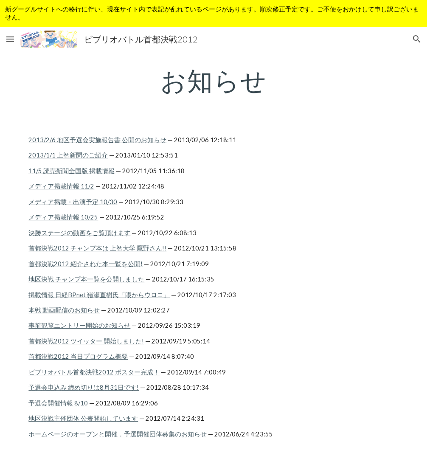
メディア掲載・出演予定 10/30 (72, 201)
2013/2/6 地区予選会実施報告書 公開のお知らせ (97, 139)
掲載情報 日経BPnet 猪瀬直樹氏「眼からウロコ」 (99, 294)
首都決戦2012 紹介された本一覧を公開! (85, 263)
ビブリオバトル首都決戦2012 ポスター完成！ (94, 372)
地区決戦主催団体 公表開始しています (83, 418)
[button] (10, 39)
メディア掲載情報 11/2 (61, 186)
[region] (213, 13)
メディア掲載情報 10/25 (63, 217)
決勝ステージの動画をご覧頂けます (79, 232)
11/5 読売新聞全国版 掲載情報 (71, 170)
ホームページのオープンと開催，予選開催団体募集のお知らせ (117, 434)
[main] (213, 80)
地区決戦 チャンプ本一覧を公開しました (86, 279)
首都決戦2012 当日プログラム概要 (78, 356)
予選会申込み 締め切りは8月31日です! (83, 387)
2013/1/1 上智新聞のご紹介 (68, 155)
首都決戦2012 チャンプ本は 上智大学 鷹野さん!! (97, 248)
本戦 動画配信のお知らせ (64, 310)
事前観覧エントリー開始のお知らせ (79, 325)
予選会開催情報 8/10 (58, 403)
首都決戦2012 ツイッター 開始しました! (86, 341)
